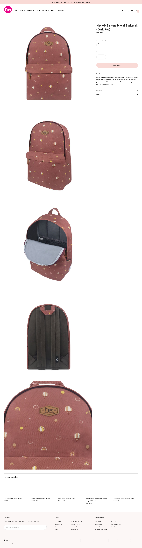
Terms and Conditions (76, 527)
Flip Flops (30, 10)
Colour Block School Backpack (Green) (123, 498)
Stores (56, 530)
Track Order (98, 527)
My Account (98, 524)
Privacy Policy (74, 530)
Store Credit (114, 527)
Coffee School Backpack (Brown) (40, 498)
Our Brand (58, 521)
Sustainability (58, 524)
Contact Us (58, 527)
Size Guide (98, 521)
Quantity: (99, 52)
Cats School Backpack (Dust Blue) (13, 498)
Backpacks (45, 10)
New (22, 10)
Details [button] (117, 74)
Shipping (113, 521)
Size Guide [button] (117, 90)
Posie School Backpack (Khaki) (66, 498)
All (16, 10)
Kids (38, 10)
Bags (53, 10)
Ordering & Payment (101, 530)
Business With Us (75, 524)
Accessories (61, 10)
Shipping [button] (117, 95)
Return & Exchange (116, 524)
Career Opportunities (76, 521)
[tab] (117, 74)
